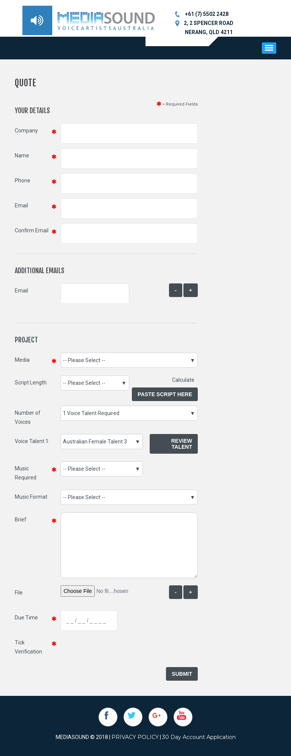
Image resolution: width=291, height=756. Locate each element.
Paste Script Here (165, 394)
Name (22, 155)
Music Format (31, 497)
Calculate (185, 380)
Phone (22, 180)
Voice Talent (29, 441)
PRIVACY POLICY (135, 737)
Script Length (31, 383)
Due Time (26, 617)
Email (21, 205)
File (19, 593)
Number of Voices (28, 417)
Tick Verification (28, 647)
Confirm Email (31, 230)
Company (26, 131)
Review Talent (181, 444)
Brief (21, 519)
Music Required (25, 473)
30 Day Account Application (199, 737)
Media (22, 360)
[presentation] (118, 650)
